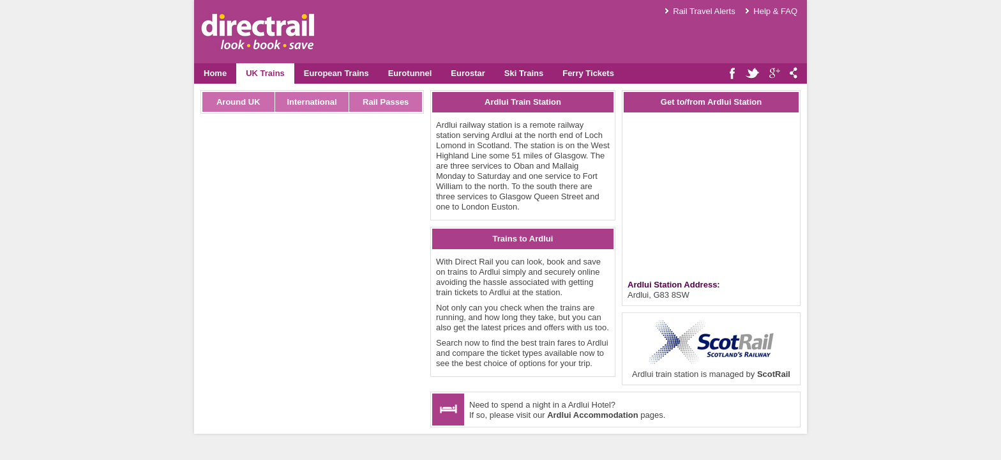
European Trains (336, 73)
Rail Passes (386, 102)
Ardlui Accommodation (592, 415)
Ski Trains (523, 73)
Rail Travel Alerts (704, 11)
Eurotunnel (410, 73)
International (311, 102)
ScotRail (773, 374)
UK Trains (265, 73)
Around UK (238, 102)
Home (215, 73)
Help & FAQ (775, 11)
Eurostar (468, 73)
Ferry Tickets (588, 73)
